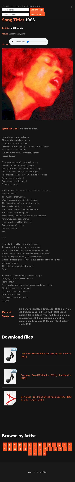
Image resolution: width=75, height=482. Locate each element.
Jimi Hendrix (16, 28)
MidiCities (43, 472)
